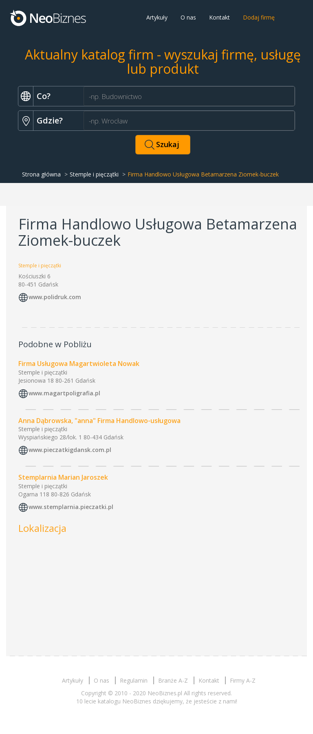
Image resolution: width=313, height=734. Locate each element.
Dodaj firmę (259, 17)
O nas (188, 17)
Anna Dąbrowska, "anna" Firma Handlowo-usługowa (99, 420)
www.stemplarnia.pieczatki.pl (71, 507)
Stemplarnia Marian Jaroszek (63, 477)
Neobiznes (48, 17)
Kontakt (219, 17)
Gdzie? (50, 120)
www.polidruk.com (55, 297)
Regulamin (134, 680)
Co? (44, 95)
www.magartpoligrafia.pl (64, 393)
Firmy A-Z (243, 680)
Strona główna (41, 174)
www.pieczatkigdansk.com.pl (70, 450)
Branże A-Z (173, 680)
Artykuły (157, 17)
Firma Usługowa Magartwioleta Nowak (78, 363)
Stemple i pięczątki (94, 174)
